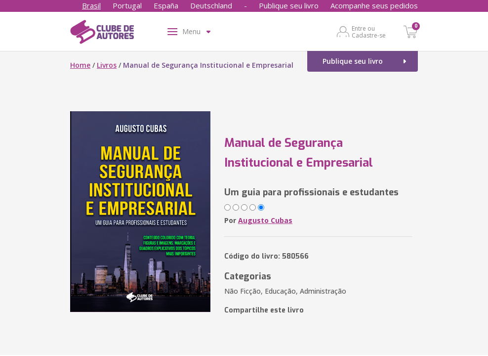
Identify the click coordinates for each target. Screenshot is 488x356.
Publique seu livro (289, 5)
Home (80, 65)
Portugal (127, 5)
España (166, 5)
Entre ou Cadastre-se (369, 31)
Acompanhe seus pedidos (374, 5)
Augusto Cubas (265, 220)
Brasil (91, 5)
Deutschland (211, 5)
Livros (107, 65)
